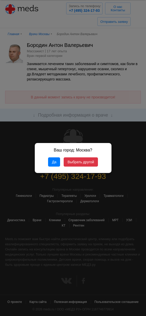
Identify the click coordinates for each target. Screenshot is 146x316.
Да (54, 162)
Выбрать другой (81, 162)
